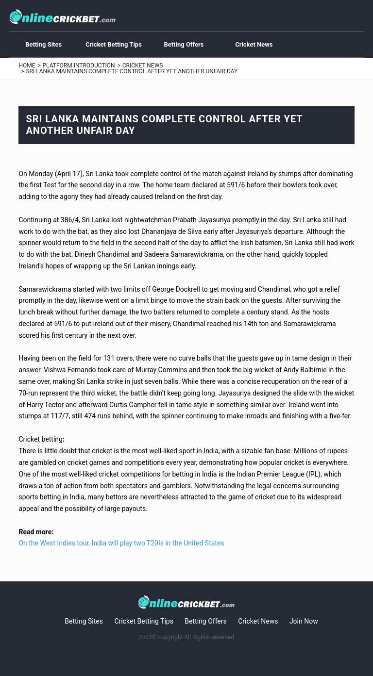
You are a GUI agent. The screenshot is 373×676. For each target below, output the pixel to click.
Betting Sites (43, 44)
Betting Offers (183, 44)
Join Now (303, 621)
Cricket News (253, 44)
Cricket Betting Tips (113, 44)
